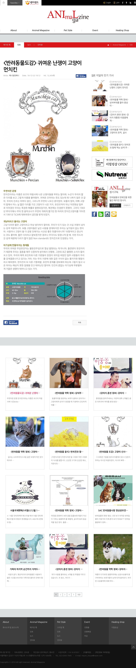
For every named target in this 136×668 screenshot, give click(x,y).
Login (107, 3)
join (117, 3)
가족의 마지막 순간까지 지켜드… (25, 569)
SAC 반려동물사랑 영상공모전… (113, 510)
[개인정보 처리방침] (102, 652)
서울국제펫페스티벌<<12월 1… (25, 510)
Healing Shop (122, 30)
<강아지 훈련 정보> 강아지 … (113, 393)
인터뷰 (42, 45)
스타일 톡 (60, 627)
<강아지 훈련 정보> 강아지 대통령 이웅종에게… (119, 118)
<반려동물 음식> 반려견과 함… (69, 452)
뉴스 (30, 45)
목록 (79, 322)
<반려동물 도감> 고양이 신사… (113, 452)
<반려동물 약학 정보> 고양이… (25, 452)
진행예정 (87, 632)
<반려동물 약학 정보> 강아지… (113, 569)
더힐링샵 (115, 627)
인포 (20, 45)
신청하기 (115, 205)
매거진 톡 (7, 45)
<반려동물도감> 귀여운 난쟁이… (25, 393)
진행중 (86, 627)
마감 (86, 636)
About (13, 30)
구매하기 (126, 205)
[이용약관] (87, 652)
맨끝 (79, 595)
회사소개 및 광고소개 (10, 627)
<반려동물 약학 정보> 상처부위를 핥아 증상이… (119, 103)
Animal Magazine (41, 30)
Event (95, 30)
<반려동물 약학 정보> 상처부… (69, 393)
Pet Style (68, 30)
